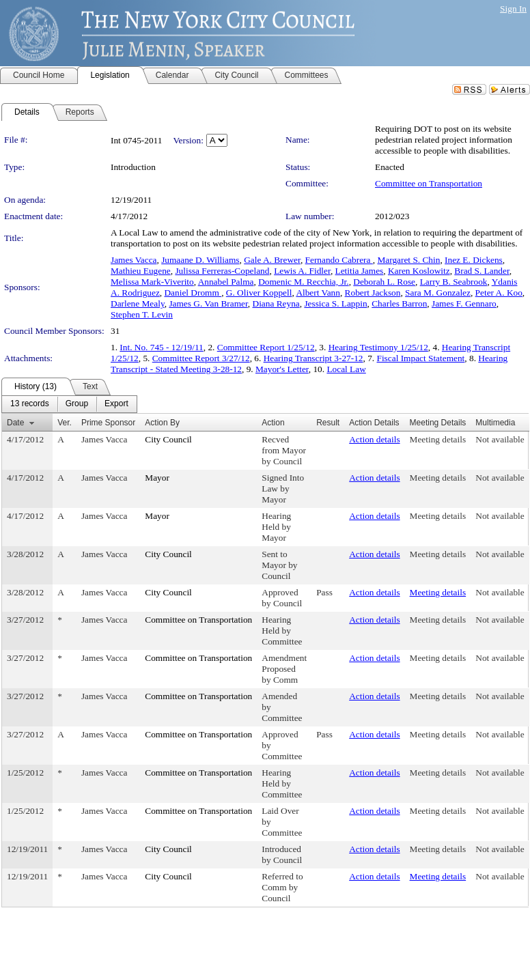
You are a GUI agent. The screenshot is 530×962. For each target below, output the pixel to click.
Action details (374, 439)
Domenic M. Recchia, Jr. (303, 282)
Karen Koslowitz (419, 271)
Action (273, 422)
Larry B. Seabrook (454, 282)
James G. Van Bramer (208, 303)
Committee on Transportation (428, 183)
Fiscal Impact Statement (421, 358)
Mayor (157, 477)
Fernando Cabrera (339, 260)
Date (15, 422)
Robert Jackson (373, 292)
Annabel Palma (226, 282)
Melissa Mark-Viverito (152, 282)
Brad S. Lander (482, 271)
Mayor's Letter (282, 369)
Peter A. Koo (498, 292)
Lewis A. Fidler (302, 271)
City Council (168, 439)
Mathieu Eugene (141, 271)
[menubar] (69, 404)
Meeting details (438, 439)
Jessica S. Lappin (335, 303)
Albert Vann (318, 292)
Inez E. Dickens (474, 260)
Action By (162, 422)
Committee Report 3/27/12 (201, 358)
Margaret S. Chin (408, 260)
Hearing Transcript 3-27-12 (313, 358)
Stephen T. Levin (142, 314)
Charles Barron (399, 303)
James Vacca (133, 260)
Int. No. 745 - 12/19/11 (161, 347)
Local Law (345, 369)
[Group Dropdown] (76, 404)
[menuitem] (29, 404)
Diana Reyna (276, 303)
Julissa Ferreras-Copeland (222, 271)
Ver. (64, 422)
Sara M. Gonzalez (438, 292)
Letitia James (359, 271)
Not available (499, 439)
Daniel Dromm (192, 292)
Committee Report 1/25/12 (266, 347)
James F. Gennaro (464, 303)
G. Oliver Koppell (259, 292)
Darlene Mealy (138, 303)
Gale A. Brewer (272, 260)
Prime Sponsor (108, 422)
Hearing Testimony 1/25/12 (378, 347)
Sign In (513, 8)
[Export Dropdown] (116, 404)
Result (327, 422)
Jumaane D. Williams (200, 260)
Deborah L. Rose (384, 282)
